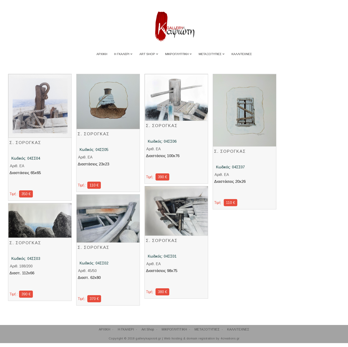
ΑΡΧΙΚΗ (101, 54)
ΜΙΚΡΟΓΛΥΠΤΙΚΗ (177, 54)
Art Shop (147, 54)
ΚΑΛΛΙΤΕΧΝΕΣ (242, 54)
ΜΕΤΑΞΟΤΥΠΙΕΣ (210, 54)
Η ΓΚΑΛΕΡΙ (121, 54)
